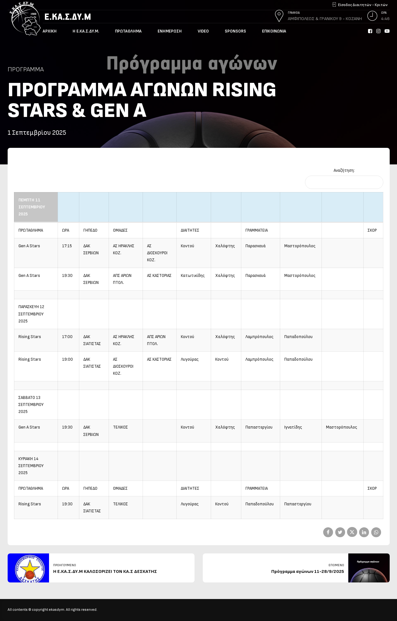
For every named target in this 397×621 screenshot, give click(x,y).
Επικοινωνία (274, 31)
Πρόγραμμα (26, 69)
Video (203, 31)
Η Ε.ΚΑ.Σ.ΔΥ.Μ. (86, 31)
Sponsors (235, 31)
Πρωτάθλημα (128, 31)
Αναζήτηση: (344, 170)
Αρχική (50, 31)
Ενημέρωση (170, 31)
